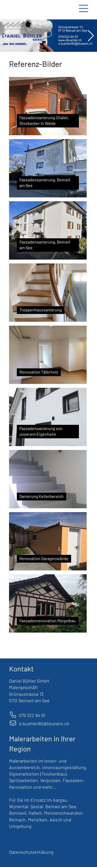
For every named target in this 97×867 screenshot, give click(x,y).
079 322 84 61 (32, 715)
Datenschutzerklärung (31, 852)
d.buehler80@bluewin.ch (44, 723)
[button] (6, 35)
